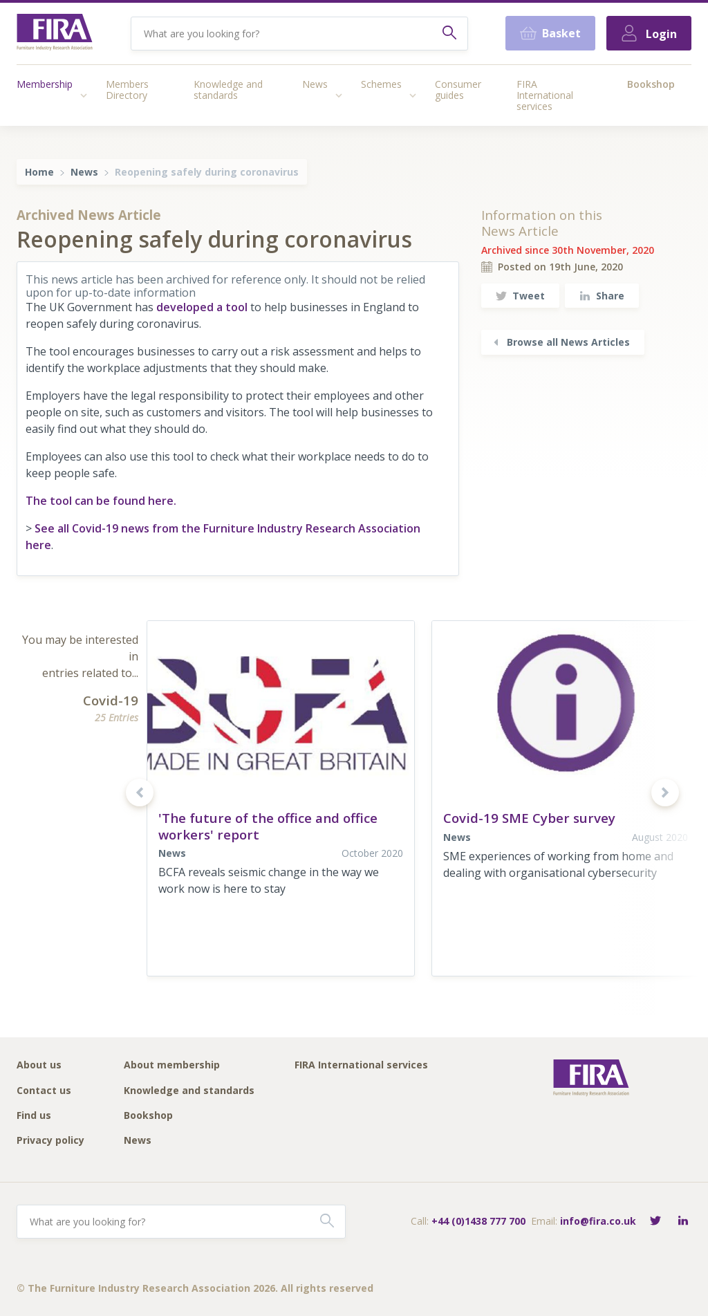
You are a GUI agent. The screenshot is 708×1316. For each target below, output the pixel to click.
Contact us (44, 1091)
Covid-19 (110, 700)
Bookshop (651, 84)
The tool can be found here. (101, 500)
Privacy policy (50, 1141)
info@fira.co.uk (598, 1220)
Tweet (520, 295)
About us (39, 1065)
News (315, 84)
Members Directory (127, 89)
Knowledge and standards (228, 89)
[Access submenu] (84, 95)
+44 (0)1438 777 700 (478, 1220)
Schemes (381, 84)
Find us (34, 1116)
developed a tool (202, 307)
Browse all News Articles (560, 342)
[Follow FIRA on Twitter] (655, 1222)
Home (39, 171)
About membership (172, 1065)
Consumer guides (458, 89)
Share (601, 295)
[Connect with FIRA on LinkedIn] (683, 1222)
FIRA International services (544, 95)
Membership (45, 84)
